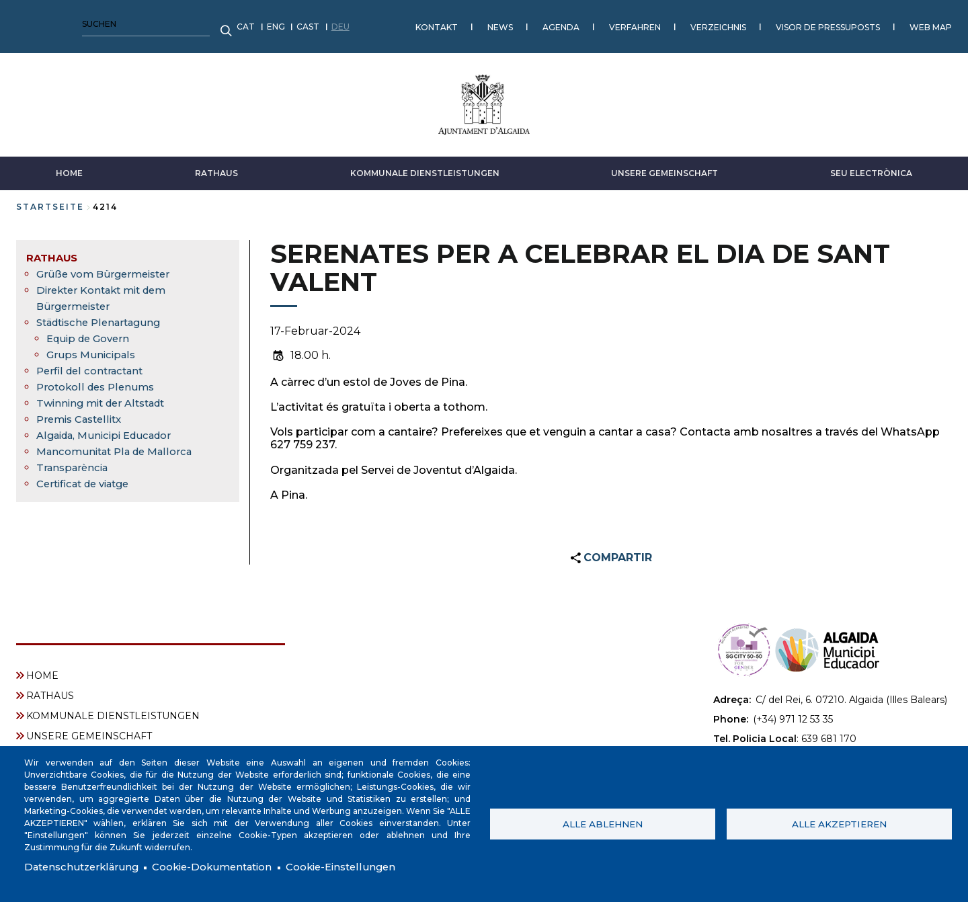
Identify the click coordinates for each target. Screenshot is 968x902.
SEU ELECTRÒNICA (871, 166)
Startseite (50, 200)
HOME (69, 166)
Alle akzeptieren (839, 822)
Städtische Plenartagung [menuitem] (104, 315)
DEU (120, 23)
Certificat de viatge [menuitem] (88, 476)
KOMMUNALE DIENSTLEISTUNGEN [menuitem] (113, 709)
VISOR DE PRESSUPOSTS (607, 23)
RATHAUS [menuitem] (53, 251)
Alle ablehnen (603, 822)
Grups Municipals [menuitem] (93, 347)
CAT (25, 23)
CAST (87, 23)
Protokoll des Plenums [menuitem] (98, 380)
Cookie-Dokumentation (224, 866)
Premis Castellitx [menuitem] (82, 412)
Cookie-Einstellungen (362, 866)
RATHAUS (216, 166)
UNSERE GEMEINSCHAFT (664, 166)
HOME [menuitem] (42, 669)
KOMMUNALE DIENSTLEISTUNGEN (424, 166)
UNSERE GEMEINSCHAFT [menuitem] (89, 730)
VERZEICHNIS (498, 23)
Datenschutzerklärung (85, 866)
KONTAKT (216, 23)
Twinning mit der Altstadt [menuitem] (105, 396)
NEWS (279, 23)
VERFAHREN (414, 23)
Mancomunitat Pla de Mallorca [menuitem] (120, 444)
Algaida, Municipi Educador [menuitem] (110, 428)
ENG (55, 23)
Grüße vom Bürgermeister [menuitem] (107, 267)
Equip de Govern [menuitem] (91, 331)
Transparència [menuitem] (75, 460)
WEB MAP (710, 23)
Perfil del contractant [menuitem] (93, 364)
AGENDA (340, 23)
